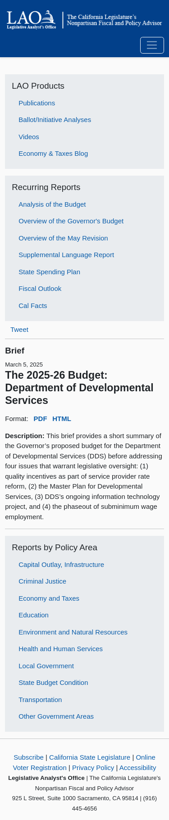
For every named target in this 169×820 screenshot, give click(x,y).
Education (33, 615)
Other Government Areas (56, 716)
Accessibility (137, 767)
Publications (36, 103)
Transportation (40, 699)
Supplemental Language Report (66, 254)
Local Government (46, 666)
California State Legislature (89, 757)
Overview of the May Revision (63, 238)
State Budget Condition (53, 682)
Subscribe (29, 757)
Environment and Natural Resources (73, 632)
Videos (28, 136)
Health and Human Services (60, 648)
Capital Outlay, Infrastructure (61, 564)
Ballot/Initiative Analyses (54, 119)
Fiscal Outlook (39, 288)
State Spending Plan (49, 272)
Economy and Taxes (48, 598)
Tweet (19, 329)
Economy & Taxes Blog (53, 153)
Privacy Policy (93, 767)
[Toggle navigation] (152, 45)
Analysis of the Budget (52, 204)
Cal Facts (32, 305)
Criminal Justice (42, 581)
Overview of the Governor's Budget (70, 221)
